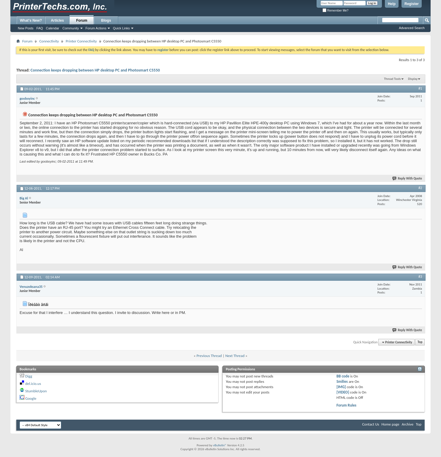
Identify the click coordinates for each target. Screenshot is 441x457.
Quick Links (121, 28)
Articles (57, 20)
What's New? (31, 20)
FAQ (40, 28)
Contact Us (370, 424)
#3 (420, 276)
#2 (420, 188)
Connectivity (49, 41)
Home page (390, 424)
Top (420, 342)
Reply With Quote (407, 178)
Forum (81, 20)
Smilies (342, 381)
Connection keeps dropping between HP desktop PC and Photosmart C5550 (95, 70)
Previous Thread (209, 355)
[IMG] (341, 387)
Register (411, 4)
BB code (342, 376)
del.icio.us (33, 383)
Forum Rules (346, 405)
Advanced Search (412, 28)
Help (392, 4)
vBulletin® (219, 445)
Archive (407, 424)
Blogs (106, 20)
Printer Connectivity (81, 41)
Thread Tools (392, 79)
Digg (28, 376)
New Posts (26, 28)
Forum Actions (96, 28)
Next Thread (235, 355)
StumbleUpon (36, 391)
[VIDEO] (342, 392)
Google (30, 398)
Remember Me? (335, 10)
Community (70, 28)
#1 (420, 88)
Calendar (52, 28)
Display (413, 79)
